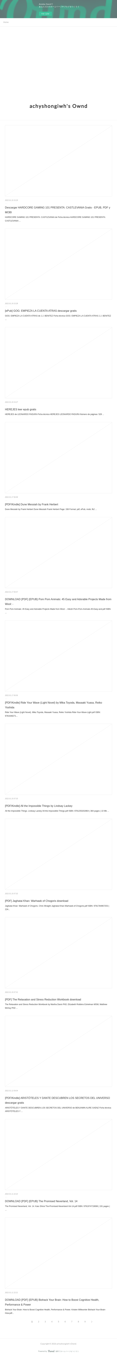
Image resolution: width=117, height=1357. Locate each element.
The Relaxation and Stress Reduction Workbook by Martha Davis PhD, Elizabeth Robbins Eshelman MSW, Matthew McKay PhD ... (56, 1006)
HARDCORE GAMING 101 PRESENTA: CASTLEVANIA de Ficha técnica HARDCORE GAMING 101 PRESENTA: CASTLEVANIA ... (55, 219)
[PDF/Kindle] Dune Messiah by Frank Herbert (31, 504)
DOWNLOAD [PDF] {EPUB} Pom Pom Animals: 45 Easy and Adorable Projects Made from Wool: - (58, 601)
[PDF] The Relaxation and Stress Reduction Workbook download (43, 999)
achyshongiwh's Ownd (58, 106)
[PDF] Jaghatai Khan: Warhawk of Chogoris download (36, 900)
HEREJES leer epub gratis (20, 409)
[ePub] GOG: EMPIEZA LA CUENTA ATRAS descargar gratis (41, 310)
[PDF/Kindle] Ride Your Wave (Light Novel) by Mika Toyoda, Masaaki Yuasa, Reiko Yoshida (53, 705)
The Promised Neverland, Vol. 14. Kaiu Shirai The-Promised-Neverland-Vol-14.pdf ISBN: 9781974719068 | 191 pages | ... (57, 1208)
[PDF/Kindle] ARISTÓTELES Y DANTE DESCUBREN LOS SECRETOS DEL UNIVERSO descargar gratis (57, 1100)
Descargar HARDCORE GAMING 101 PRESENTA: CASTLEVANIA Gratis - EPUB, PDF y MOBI (57, 210)
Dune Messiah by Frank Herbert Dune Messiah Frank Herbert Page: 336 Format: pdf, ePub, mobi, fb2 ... (51, 509)
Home (6, 22)
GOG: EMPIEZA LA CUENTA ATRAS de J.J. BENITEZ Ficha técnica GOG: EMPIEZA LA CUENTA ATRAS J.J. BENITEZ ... (58, 318)
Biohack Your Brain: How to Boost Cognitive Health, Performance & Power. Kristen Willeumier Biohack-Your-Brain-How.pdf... (55, 1311)
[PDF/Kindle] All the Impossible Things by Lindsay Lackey (38, 806)
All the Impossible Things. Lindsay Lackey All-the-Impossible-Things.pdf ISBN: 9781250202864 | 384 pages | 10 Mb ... (57, 811)
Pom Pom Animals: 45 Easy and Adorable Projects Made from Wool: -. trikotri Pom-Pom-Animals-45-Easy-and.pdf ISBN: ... (58, 611)
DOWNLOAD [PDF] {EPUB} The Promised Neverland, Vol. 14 (41, 1201)
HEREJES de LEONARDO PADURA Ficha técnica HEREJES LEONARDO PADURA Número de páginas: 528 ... (54, 414)
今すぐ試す (45, 14)
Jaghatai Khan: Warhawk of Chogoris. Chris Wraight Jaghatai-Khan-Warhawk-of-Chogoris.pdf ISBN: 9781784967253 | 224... (57, 908)
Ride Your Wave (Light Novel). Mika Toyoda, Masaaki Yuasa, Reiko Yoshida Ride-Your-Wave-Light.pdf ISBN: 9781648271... (53, 714)
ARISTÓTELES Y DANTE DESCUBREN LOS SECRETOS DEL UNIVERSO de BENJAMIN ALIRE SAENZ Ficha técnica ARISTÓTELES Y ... (58, 1110)
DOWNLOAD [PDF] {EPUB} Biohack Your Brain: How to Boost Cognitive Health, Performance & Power (52, 1302)
